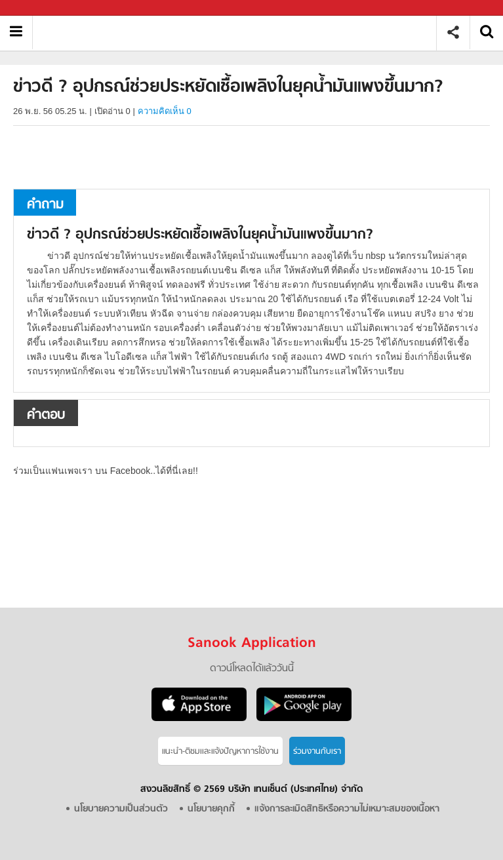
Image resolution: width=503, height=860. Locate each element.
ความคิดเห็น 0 (164, 111)
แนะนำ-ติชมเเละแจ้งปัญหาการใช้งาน (220, 751)
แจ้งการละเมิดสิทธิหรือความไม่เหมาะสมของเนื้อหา (346, 809)
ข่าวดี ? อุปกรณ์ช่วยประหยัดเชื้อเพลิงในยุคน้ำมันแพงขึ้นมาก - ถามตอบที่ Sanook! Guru (239, 32)
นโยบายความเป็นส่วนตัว (121, 809)
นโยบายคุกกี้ (211, 809)
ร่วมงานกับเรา (317, 751)
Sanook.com (39, 8)
